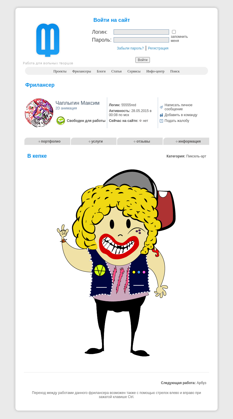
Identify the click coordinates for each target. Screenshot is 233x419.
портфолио (50, 141)
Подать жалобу (177, 121)
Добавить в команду (181, 115)
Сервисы (134, 71)
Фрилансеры (81, 71)
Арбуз (201, 383)
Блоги (101, 71)
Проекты (60, 71)
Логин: (99, 32)
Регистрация (158, 48)
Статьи (116, 71)
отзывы (143, 141)
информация (189, 141)
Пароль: (101, 40)
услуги (97, 141)
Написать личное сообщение (179, 107)
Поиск (175, 71)
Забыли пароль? (130, 48)
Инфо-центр (155, 71)
